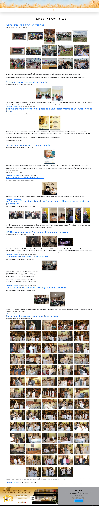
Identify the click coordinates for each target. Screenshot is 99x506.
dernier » (82, 484)
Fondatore (25, 10)
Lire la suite (9, 80)
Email (81, 10)
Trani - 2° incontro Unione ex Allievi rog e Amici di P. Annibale (36, 287)
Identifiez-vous (17, 80)
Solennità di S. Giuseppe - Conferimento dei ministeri (32, 316)
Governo (33, 10)
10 (62, 484)
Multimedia (64, 10)
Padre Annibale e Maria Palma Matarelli (25, 177)
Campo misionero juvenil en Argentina (25, 24)
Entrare (89, 10)
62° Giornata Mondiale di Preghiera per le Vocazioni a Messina (37, 232)
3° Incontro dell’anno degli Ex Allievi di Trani (27, 256)
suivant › (75, 484)
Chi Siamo (16, 10)
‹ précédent (27, 484)
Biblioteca (74, 10)
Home (9, 10)
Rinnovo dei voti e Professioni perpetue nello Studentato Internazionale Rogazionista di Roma (49, 110)
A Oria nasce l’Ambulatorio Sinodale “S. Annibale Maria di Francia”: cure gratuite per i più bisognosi (48, 202)
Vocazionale (42, 10)
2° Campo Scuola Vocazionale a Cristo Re (26, 82)
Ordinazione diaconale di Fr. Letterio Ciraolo (28, 145)
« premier (19, 484)
